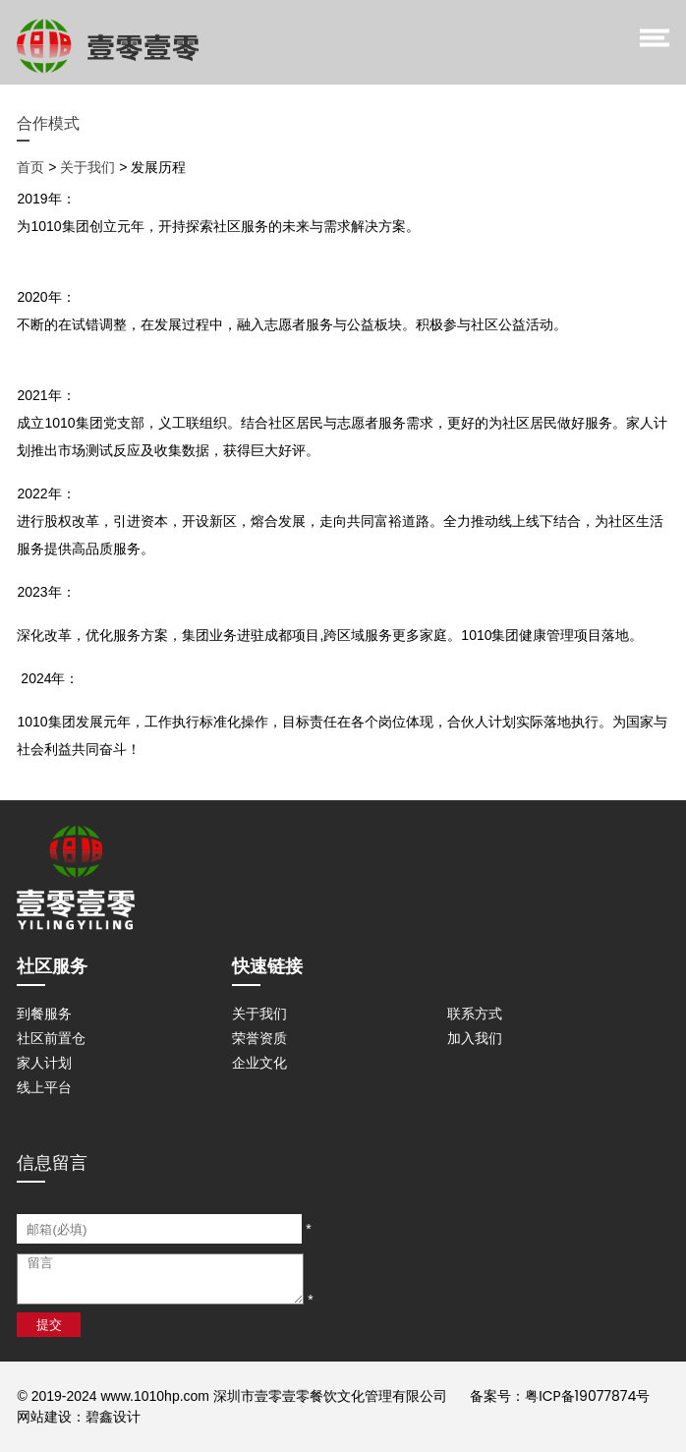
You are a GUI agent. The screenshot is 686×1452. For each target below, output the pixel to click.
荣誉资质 (259, 1038)
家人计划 (44, 1063)
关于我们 (87, 167)
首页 (30, 167)
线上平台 (44, 1087)
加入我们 (474, 1038)
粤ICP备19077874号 (587, 1396)
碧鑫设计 (113, 1416)
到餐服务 (44, 1013)
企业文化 (259, 1063)
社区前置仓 (51, 1038)
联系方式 (474, 1013)
